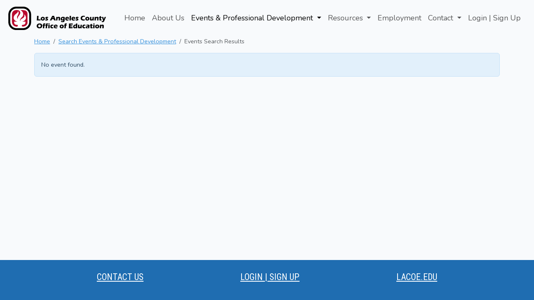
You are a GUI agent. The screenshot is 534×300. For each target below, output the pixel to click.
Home (134, 18)
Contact (441, 18)
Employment (399, 18)
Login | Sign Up (494, 18)
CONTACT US (120, 277)
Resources (346, 18)
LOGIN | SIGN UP (270, 277)
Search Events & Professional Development (117, 41)
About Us (168, 18)
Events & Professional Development (253, 18)
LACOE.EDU (416, 277)
